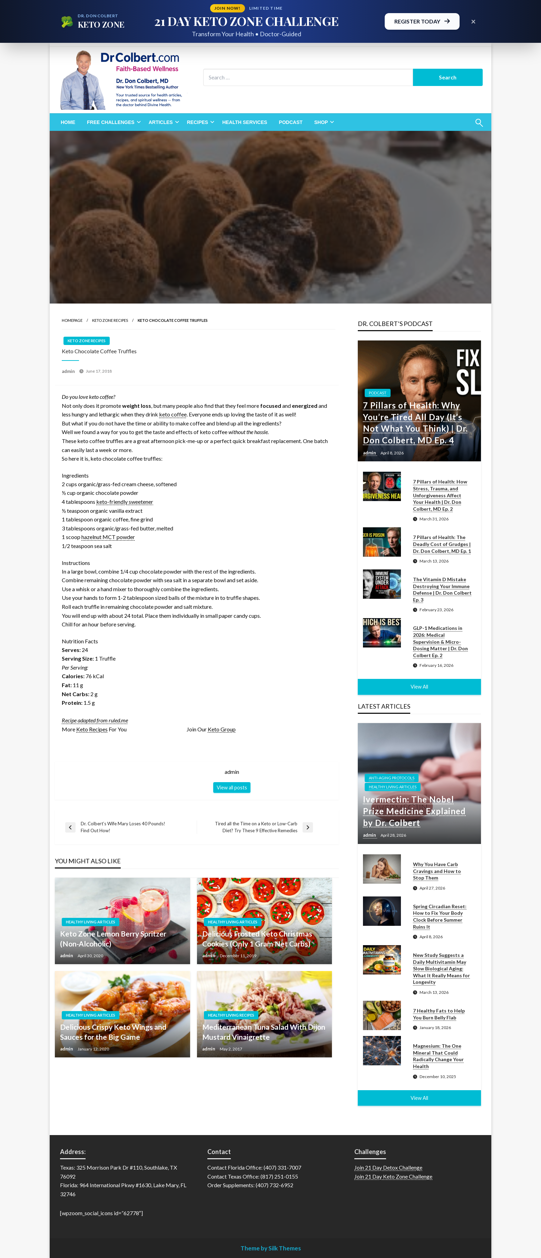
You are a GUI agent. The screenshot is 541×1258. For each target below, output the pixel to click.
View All (419, 687)
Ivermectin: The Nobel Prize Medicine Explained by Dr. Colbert (414, 810)
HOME (68, 122)
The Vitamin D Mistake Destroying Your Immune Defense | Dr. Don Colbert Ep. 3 (442, 589)
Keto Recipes (92, 729)
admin (69, 371)
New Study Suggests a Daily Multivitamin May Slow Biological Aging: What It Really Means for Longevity (441, 968)
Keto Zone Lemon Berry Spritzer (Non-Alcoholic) (113, 938)
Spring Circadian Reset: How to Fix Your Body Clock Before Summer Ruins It (439, 916)
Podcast (290, 122)
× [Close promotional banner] (473, 21)
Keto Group (222, 729)
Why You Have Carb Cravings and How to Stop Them (437, 871)
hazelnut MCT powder (108, 537)
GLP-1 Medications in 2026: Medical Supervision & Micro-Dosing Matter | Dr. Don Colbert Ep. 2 (440, 641)
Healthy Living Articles (90, 922)
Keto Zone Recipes (110, 320)
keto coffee (173, 414)
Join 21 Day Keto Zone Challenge (393, 1176)
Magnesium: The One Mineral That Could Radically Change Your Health (438, 1056)
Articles (161, 122)
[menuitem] (68, 122)
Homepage (72, 320)
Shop (321, 122)
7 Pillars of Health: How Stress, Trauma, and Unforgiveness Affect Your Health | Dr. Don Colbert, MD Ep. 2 (440, 495)
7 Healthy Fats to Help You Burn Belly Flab (439, 1014)
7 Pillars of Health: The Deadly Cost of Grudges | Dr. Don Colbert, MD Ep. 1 (442, 544)
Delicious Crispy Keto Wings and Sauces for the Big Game (113, 1031)
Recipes (197, 122)
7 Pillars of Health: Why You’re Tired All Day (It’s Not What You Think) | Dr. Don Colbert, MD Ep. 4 (415, 422)
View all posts (232, 787)
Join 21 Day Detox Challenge (388, 1167)
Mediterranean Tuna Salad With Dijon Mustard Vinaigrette (263, 1031)
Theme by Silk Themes (270, 1248)
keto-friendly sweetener (124, 501)
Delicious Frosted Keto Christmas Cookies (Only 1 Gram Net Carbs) (257, 938)
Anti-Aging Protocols (391, 778)
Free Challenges (111, 122)
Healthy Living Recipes (231, 1015)
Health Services (244, 122)
